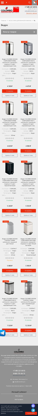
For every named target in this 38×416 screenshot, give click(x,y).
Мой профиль (19, 399)
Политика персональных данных (15, 386)
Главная (3, 20)
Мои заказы (19, 396)
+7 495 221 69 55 (31, 7)
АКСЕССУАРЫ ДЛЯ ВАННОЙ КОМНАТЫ (20, 20)
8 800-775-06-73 (19, 373)
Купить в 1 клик (9, 95)
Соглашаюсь (31, 413)
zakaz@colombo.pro (31, 11)
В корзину (9, 91)
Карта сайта (29, 386)
